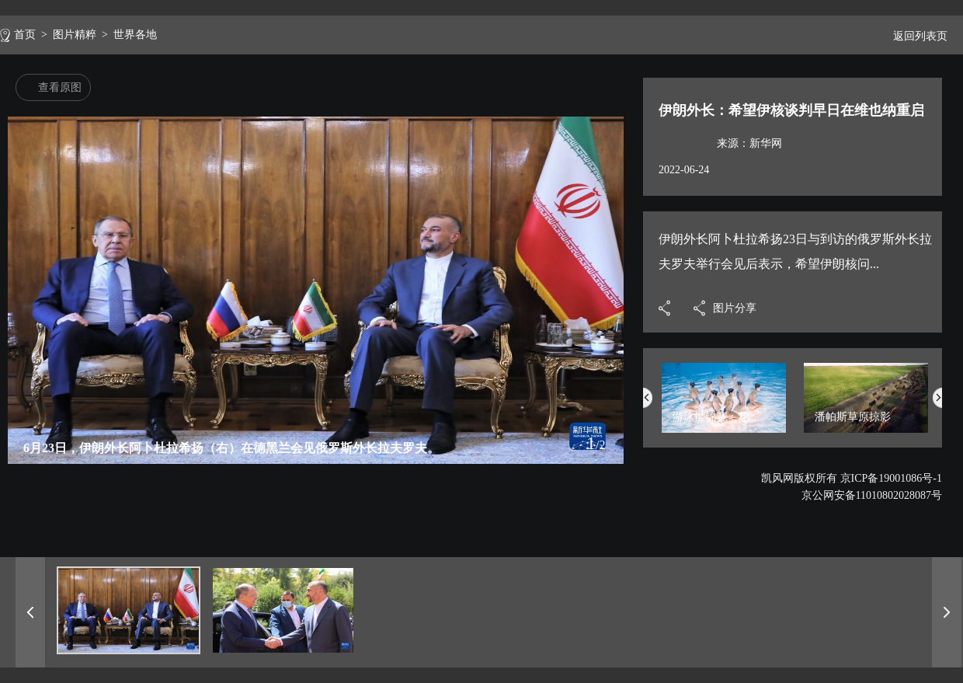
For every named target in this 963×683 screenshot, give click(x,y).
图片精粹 (74, 34)
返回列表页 (914, 36)
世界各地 (135, 34)
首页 (25, 34)
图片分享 (734, 308)
